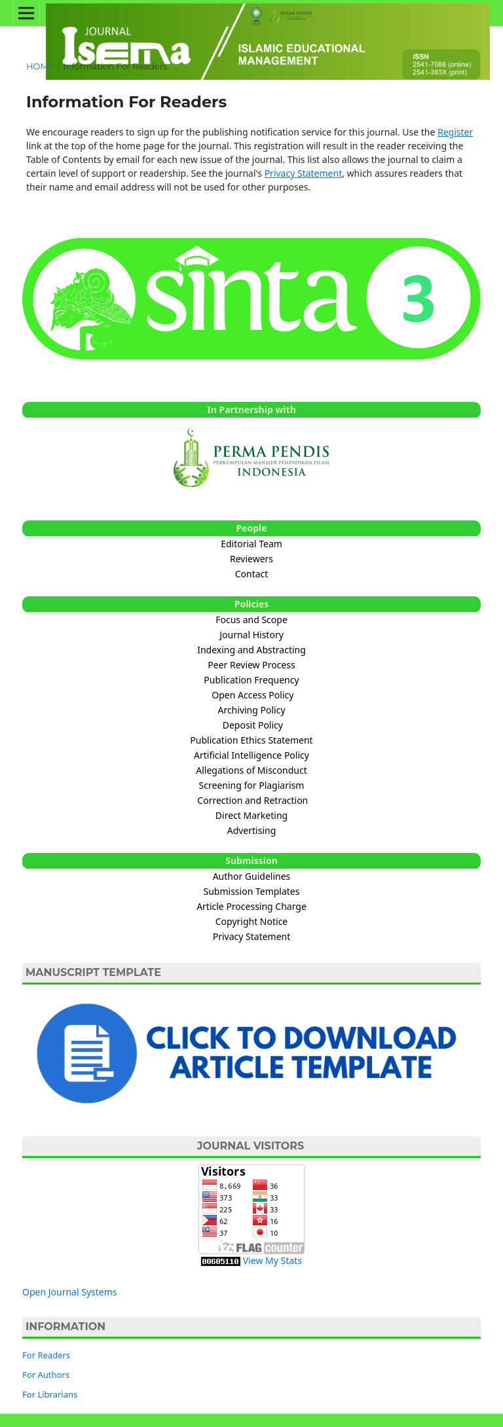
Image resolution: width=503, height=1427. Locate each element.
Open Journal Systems (69, 1292)
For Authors (45, 1375)
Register (455, 132)
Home (40, 66)
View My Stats (272, 1260)
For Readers (46, 1355)
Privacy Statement (304, 173)
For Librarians (49, 1394)
